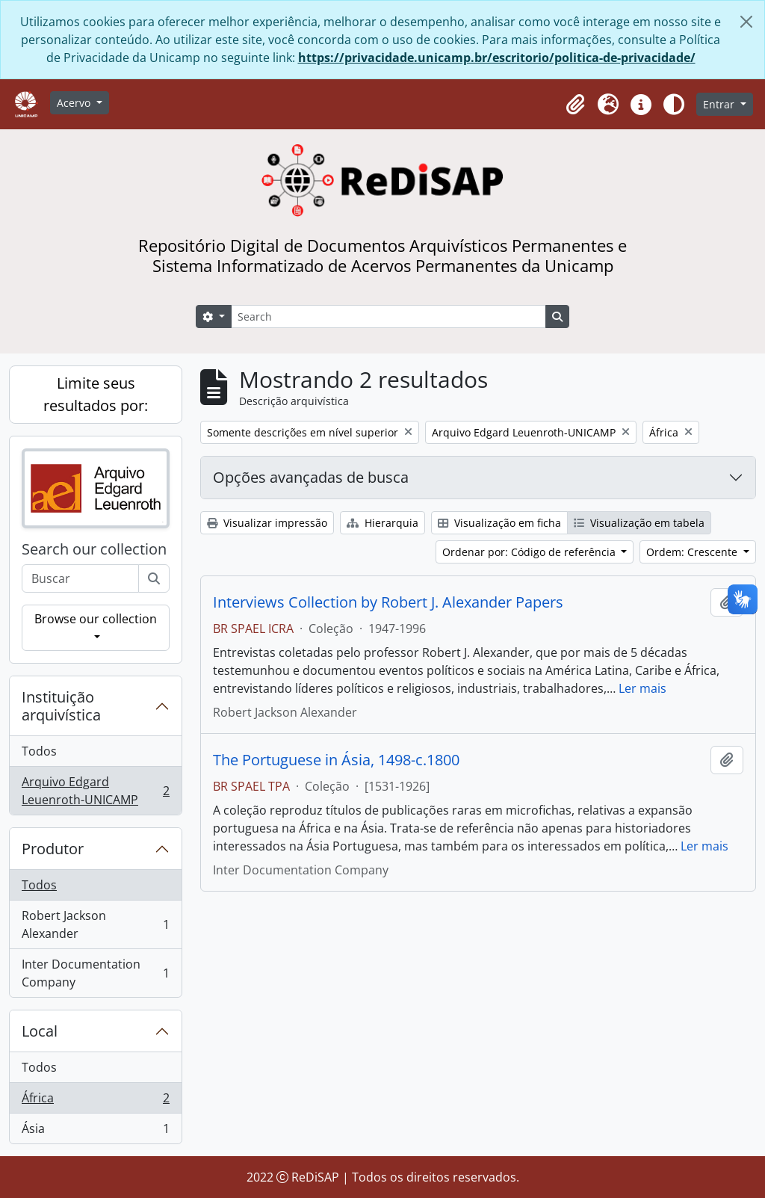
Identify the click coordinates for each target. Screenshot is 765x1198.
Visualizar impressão (267, 523)
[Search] (388, 316)
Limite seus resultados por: (95, 394)
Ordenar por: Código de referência (530, 552)
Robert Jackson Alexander (95, 924)
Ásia (95, 1131)
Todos (39, 751)
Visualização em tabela (639, 523)
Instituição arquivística (61, 706)
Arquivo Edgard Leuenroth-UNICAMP (95, 791)
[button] (575, 104)
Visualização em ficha (499, 523)
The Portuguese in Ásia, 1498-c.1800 (336, 760)
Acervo (75, 103)
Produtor (53, 849)
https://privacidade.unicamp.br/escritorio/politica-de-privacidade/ (497, 57)
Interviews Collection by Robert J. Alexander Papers (388, 602)
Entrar (720, 104)
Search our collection (94, 549)
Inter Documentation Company (95, 973)
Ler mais (642, 688)
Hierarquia (382, 523)
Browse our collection (95, 619)
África (95, 1101)
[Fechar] (746, 22)
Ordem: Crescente (693, 552)
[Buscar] (154, 578)
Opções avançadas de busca (311, 477)
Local (40, 1031)
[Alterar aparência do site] (673, 104)
